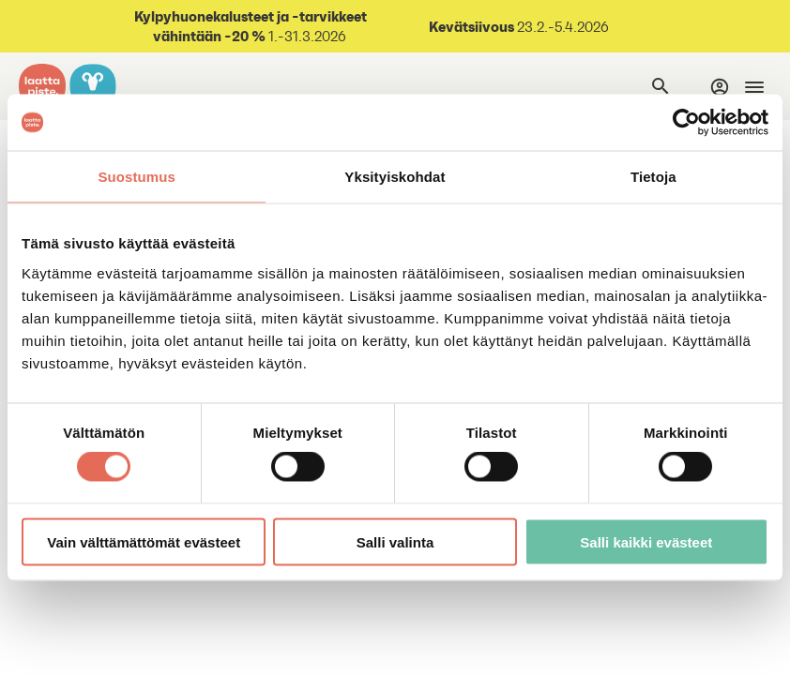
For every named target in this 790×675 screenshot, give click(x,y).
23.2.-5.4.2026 (561, 27)
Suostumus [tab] (136, 177)
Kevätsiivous (471, 26)
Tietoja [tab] (653, 177)
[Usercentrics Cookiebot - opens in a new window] (686, 123)
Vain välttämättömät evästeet (143, 541)
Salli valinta (395, 541)
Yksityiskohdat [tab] (394, 177)
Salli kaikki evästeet (646, 541)
